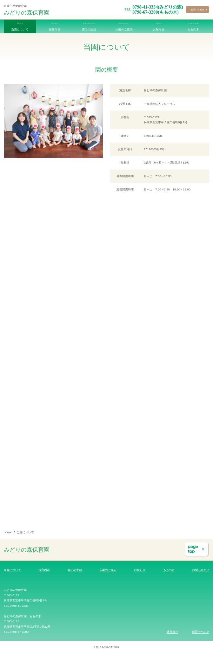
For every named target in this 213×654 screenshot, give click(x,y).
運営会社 (172, 631)
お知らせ (139, 570)
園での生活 (75, 570)
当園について (12, 570)
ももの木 (169, 570)
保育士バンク (200, 631)
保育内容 (44, 570)
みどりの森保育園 (27, 12)
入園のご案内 (107, 570)
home (8, 532)
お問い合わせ (197, 10)
